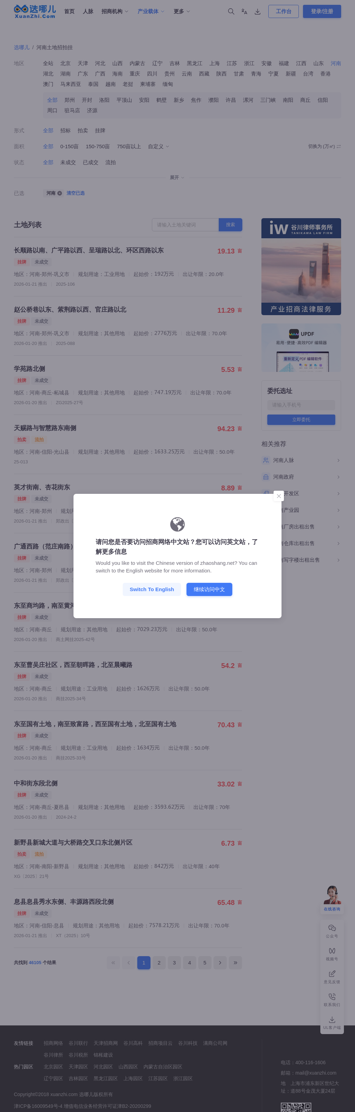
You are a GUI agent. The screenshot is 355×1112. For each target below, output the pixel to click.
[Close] (279, 496)
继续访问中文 (209, 589)
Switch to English (152, 589)
